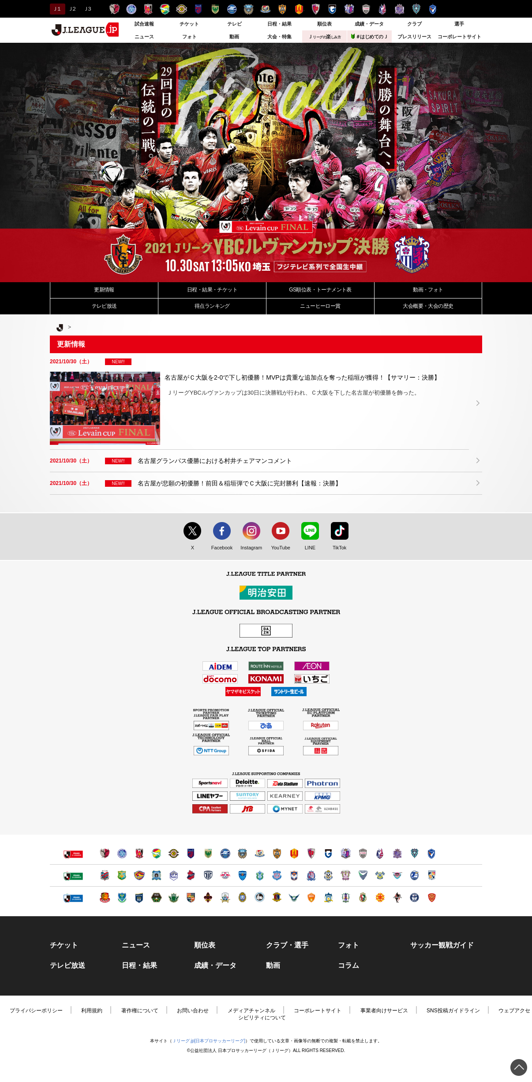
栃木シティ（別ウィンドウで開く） (208, 875)
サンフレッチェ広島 (399, 9)
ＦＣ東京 (198, 9)
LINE (306, 548)
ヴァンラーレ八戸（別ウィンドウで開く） (121, 875)
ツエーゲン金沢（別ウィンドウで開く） (208, 897)
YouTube (278, 548)
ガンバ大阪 (332, 9)
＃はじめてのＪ (369, 36)
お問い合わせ (193, 1010)
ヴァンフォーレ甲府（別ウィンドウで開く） (276, 875)
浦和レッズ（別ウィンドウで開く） (139, 853)
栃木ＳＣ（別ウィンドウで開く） (121, 897)
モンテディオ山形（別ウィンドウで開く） (173, 875)
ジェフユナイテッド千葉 (164, 9)
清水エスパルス (282, 9)
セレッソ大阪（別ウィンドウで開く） (345, 853)
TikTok (335, 548)
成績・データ (369, 23)
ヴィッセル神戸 (365, 9)
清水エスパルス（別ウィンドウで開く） (276, 853)
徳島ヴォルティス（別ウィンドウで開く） (362, 875)
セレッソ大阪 (349, 9)
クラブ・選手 (287, 945)
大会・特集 (279, 36)
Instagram (249, 548)
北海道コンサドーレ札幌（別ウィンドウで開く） (104, 875)
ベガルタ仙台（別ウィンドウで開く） (139, 875)
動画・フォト (428, 290)
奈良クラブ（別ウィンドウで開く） (276, 897)
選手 (459, 23)
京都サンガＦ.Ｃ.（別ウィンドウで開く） (311, 853)
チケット (189, 23)
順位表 (324, 23)
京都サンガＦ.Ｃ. (315, 9)
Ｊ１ (56, 9)
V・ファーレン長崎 (432, 9)
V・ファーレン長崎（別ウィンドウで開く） (431, 853)
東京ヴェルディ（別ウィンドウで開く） (208, 853)
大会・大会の (428, 306)
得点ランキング (212, 306)
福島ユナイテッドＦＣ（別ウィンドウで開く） (104, 897)
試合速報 (144, 23)
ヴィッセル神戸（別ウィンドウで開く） (362, 853)
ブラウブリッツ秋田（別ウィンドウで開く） (156, 875)
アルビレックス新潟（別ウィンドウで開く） (294, 875)
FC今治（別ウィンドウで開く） (380, 875)
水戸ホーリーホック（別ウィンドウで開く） (121, 853)
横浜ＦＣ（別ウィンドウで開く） (242, 875)
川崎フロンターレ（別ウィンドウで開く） (242, 853)
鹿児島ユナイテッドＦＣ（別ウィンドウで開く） (414, 897)
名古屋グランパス (298, 9)
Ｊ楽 (324, 36)
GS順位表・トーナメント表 (320, 290)
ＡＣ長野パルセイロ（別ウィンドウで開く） (190, 897)
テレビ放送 (104, 306)
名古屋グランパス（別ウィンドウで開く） (294, 853)
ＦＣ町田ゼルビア (231, 9)
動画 (234, 36)
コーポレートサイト (459, 36)
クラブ (414, 23)
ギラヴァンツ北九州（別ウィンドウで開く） (380, 897)
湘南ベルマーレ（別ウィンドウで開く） (259, 875)
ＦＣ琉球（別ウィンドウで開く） (431, 897)
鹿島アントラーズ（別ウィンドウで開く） (104, 853)
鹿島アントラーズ (114, 9)
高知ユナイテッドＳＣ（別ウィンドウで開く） (362, 897)
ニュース (144, 36)
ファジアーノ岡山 (382, 9)
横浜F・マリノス (265, 9)
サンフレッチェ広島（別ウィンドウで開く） (397, 853)
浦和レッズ (148, 9)
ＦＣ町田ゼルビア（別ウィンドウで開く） (225, 853)
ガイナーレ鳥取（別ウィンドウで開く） (294, 897)
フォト (189, 36)
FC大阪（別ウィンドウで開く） (259, 897)
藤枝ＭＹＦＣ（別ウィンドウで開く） (345, 875)
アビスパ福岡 (416, 9)
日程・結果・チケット (212, 290)
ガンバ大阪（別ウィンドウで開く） (328, 853)
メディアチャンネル (251, 1010)
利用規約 (91, 1010)
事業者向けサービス (384, 1010)
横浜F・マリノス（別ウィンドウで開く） (259, 853)
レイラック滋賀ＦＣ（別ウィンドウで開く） (242, 897)
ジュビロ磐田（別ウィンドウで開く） (328, 875)
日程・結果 (279, 23)
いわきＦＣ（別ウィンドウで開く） (190, 875)
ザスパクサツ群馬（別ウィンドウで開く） (139, 897)
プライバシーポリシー (36, 1010)
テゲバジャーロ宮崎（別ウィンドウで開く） (431, 875)
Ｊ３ (87, 9)
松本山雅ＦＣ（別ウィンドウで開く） (173, 897)
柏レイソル (181, 9)
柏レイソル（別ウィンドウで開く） (173, 853)
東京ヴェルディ (215, 9)
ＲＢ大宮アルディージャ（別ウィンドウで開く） (225, 875)
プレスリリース (414, 36)
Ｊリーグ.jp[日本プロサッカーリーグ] (208, 1040)
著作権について (139, 1010)
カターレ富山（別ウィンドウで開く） (311, 875)
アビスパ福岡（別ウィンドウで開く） (414, 853)
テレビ (234, 23)
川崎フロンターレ (248, 9)
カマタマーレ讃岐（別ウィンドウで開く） (328, 897)
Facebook (219, 548)
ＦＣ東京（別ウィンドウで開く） (190, 853)
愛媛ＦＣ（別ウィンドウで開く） (345, 897)
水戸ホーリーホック (131, 9)
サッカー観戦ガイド (442, 945)
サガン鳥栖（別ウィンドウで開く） (397, 875)
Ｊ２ (71, 9)
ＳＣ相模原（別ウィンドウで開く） (156, 897)
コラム (348, 965)
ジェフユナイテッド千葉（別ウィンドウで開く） (156, 853)
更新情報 (104, 290)
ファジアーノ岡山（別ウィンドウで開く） (380, 853)
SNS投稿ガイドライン (453, 1010)
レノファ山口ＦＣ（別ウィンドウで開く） (311, 897)
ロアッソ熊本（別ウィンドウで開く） (397, 897)
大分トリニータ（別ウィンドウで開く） (414, 875)
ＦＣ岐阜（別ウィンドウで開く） (225, 897)
